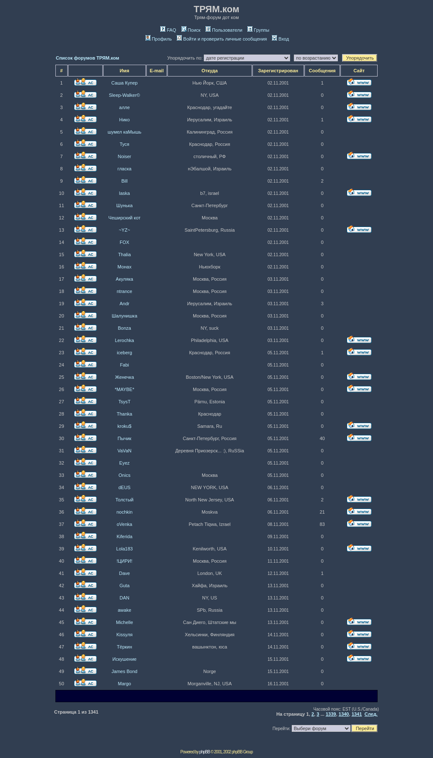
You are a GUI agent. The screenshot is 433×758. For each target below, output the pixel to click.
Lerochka (124, 340)
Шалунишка (124, 315)
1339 (331, 714)
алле (124, 107)
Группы (258, 30)
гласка (125, 168)
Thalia (124, 254)
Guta (124, 585)
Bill (124, 180)
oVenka (124, 524)
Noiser (124, 156)
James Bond (124, 671)
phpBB (204, 752)
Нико (124, 119)
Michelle (124, 622)
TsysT (124, 401)
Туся (124, 144)
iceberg (124, 352)
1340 (344, 714)
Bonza (124, 328)
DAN (124, 597)
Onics (124, 475)
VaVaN (125, 450)
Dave (124, 573)
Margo (124, 683)
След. (371, 714)
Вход (280, 38)
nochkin (124, 511)
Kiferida (124, 536)
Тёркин (124, 646)
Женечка (124, 377)
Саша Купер (124, 82)
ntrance (124, 291)
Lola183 (124, 548)
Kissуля (124, 634)
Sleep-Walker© (124, 95)
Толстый (124, 499)
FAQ (168, 30)
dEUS (124, 487)
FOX (124, 242)
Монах (125, 266)
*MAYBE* (124, 389)
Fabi (124, 364)
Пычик (125, 438)
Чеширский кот (124, 217)
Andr (124, 303)
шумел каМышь (124, 131)
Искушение (124, 659)
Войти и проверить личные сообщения (222, 38)
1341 (356, 714)
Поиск (190, 30)
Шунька (124, 205)
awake (124, 610)
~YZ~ (124, 230)
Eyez (124, 462)
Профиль (158, 38)
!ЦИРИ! (124, 561)
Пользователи (224, 30)
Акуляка (124, 279)
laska (124, 193)
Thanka (124, 413)
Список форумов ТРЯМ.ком (87, 57)
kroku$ (125, 426)
